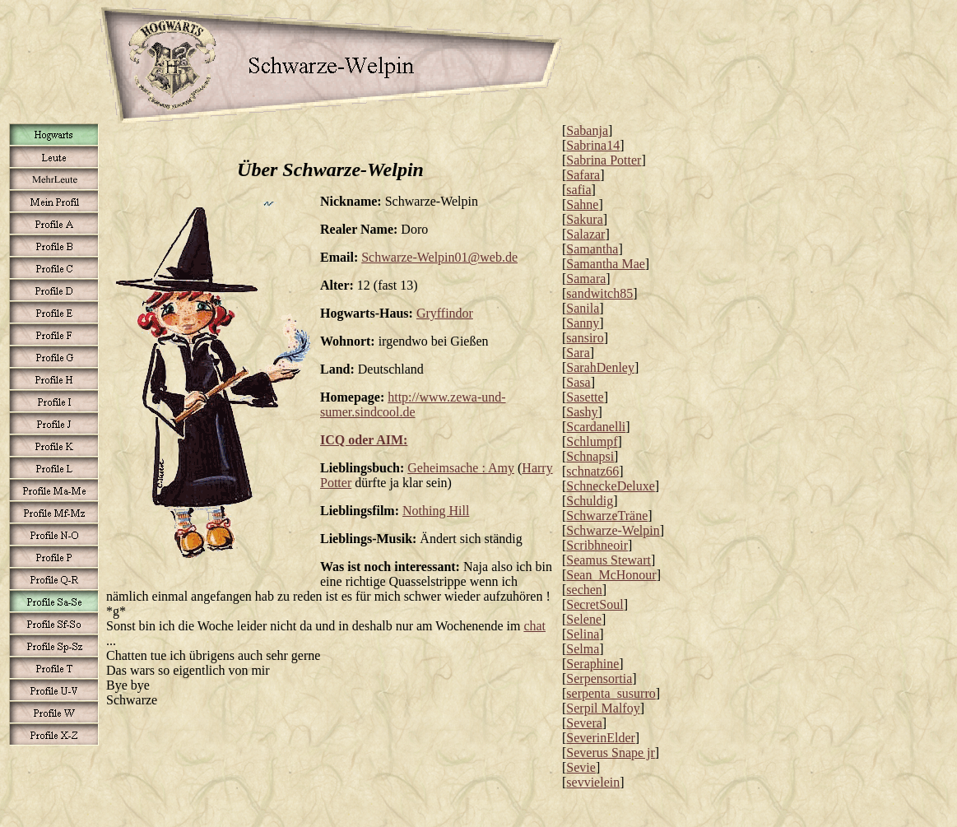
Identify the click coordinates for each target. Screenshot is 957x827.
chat (534, 626)
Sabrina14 (593, 145)
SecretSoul (594, 604)
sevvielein (593, 782)
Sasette (584, 397)
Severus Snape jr (610, 753)
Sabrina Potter (603, 160)
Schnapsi (590, 456)
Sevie (581, 767)
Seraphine (592, 664)
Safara (583, 175)
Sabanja (587, 130)
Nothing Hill (435, 511)
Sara (577, 353)
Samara (586, 279)
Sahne (582, 204)
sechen (584, 590)
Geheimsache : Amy (460, 468)
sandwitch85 (599, 293)
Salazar (585, 234)
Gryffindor (444, 313)
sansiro (584, 338)
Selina (582, 634)
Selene (584, 619)
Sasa (578, 382)
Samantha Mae (605, 264)
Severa (584, 723)
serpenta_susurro (610, 693)
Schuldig (589, 501)
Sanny (582, 323)
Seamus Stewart (608, 560)
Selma (582, 649)
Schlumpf (591, 441)
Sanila (582, 308)
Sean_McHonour (611, 575)
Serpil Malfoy (602, 708)
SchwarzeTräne (607, 516)
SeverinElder (600, 738)
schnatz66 (592, 471)
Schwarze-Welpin (612, 530)
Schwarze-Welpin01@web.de (439, 257)
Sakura (584, 219)
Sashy (581, 412)
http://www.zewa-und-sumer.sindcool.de (413, 404)
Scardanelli (595, 427)
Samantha (592, 249)
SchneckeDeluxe (610, 486)
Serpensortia (599, 678)
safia (578, 190)
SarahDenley (600, 367)
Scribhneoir (597, 545)
